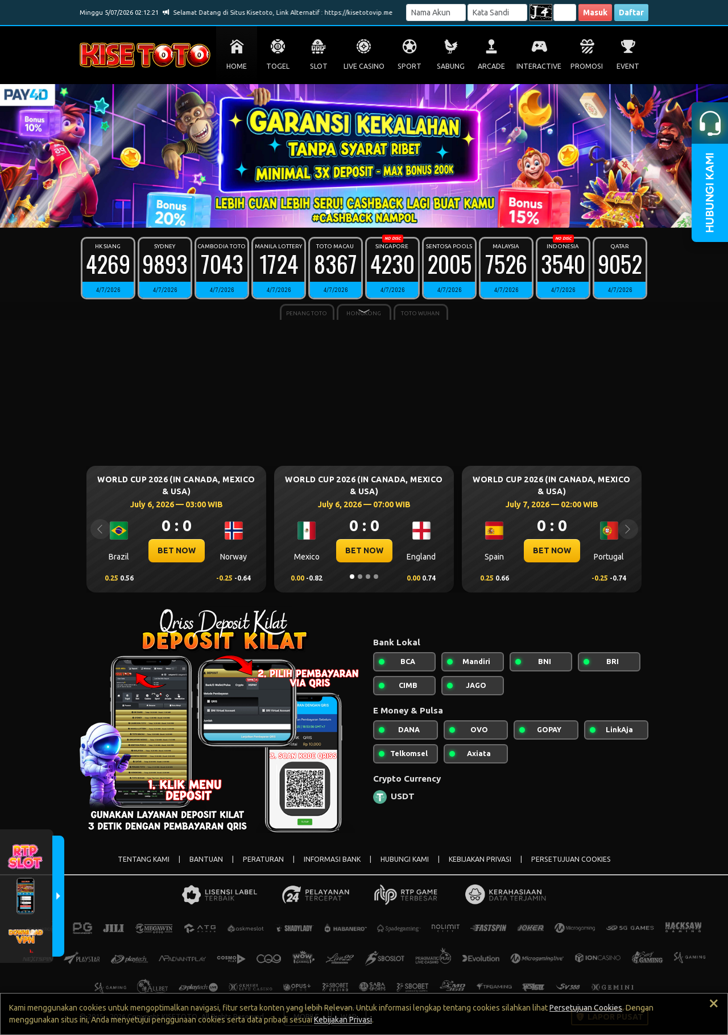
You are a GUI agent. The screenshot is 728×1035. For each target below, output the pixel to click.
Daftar (631, 12)
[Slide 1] (328, 212)
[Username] (436, 12)
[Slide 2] (336, 212)
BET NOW (177, 550)
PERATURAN (263, 859)
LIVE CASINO (364, 66)
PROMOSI (586, 66)
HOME (236, 66)
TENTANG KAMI (143, 859)
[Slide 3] (344, 212)
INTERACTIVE (538, 66)
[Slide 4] (352, 212)
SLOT (319, 66)
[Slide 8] (384, 212)
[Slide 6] (368, 212)
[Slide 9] (392, 212)
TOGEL (277, 66)
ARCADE (491, 66)
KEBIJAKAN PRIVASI (480, 859)
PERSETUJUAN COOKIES (571, 859)
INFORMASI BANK (332, 859)
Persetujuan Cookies (585, 1007)
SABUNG (451, 66)
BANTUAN (206, 859)
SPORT (409, 66)
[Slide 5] (360, 212)
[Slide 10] (400, 212)
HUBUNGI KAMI (404, 859)
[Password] (497, 12)
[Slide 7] (376, 212)
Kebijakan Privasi (343, 1019)
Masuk (595, 12)
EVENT (628, 66)
